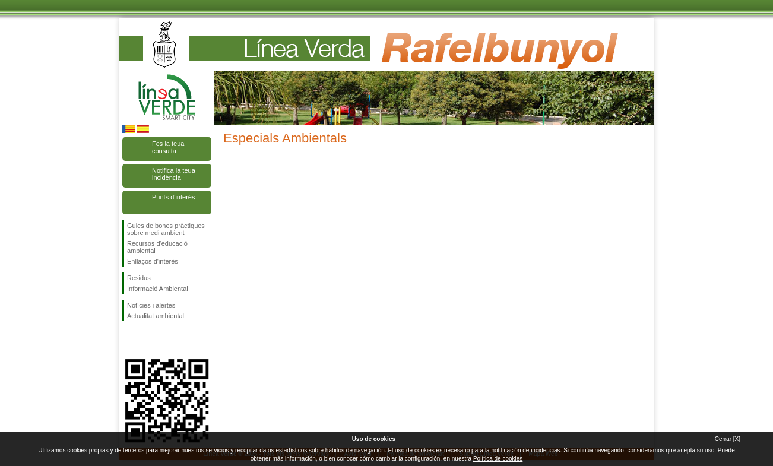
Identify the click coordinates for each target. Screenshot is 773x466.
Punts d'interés (173, 197)
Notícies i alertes (151, 305)
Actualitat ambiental (155, 315)
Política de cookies (497, 458)
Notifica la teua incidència (173, 174)
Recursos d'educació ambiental (157, 247)
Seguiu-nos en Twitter (149, 340)
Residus (139, 277)
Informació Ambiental (157, 288)
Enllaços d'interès (152, 261)
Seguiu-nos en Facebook (129, 340)
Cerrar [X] (727, 439)
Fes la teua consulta (168, 147)
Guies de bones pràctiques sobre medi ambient (166, 229)
